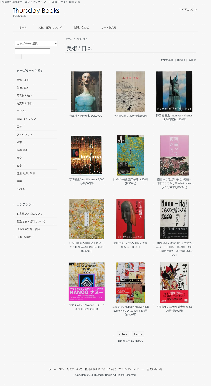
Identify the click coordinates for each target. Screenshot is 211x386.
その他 (20, 188)
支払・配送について (47, 27)
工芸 (19, 126)
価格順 (181, 60)
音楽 (19, 157)
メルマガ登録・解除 (28, 229)
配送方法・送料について (31, 221)
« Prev (123, 334)
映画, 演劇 (23, 149)
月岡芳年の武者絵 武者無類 (172, 306)
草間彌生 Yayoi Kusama (83, 179)
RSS (19, 236)
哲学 (19, 181)
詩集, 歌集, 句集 (26, 173)
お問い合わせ (78, 27)
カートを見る (105, 27)
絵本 (19, 142)
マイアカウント (186, 9)
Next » (138, 334)
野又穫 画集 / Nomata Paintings (174, 115)
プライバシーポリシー (131, 369)
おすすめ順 (167, 60)
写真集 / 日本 (24, 103)
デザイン (22, 111)
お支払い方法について (30, 213)
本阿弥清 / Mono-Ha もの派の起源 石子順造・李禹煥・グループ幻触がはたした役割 (174, 247)
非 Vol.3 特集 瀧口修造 (126, 179)
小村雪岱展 (120, 115)
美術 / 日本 (82, 38)
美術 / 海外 (23, 79)
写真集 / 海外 (24, 95)
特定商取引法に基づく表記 (100, 369)
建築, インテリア (26, 118)
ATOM (27, 236)
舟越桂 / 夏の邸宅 (79, 115)
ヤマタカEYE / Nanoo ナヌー (86, 305)
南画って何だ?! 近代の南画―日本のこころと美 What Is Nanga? (174, 183)
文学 (19, 165)
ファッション (24, 134)
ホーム (20, 27)
